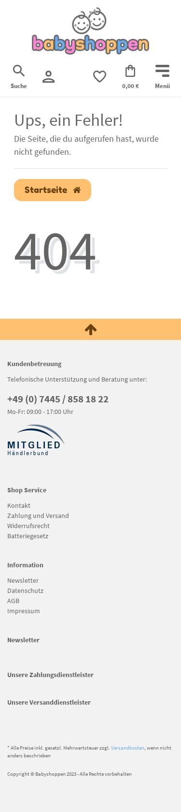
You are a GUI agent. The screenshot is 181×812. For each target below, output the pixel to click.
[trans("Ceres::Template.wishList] (100, 76)
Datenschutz (25, 590)
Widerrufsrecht (28, 525)
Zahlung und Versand (38, 515)
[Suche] (18, 77)
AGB (13, 600)
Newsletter (23, 580)
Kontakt (18, 505)
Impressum (23, 610)
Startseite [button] (53, 190)
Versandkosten (127, 747)
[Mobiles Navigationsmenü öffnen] (162, 78)
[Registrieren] (48, 76)
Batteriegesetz (27, 535)
